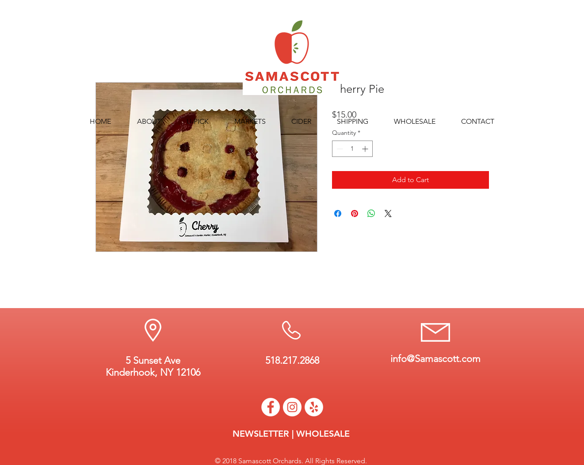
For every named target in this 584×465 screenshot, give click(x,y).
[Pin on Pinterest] (354, 213)
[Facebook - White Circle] (270, 407)
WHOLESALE (323, 433)
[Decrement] (338, 148)
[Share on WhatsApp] (371, 213)
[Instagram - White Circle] (292, 407)
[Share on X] (388, 213)
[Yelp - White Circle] (314, 407)
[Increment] (365, 148)
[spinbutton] (352, 148)
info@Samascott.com (435, 359)
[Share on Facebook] (337, 213)
